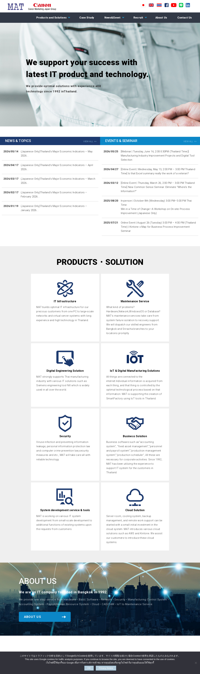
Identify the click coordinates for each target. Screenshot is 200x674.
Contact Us (184, 17)
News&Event (112, 17)
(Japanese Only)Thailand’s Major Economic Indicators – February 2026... (54, 194)
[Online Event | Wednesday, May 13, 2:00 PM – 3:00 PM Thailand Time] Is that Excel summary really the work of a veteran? (158, 171)
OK (85, 667)
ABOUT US (32, 617)
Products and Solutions (51, 17)
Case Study (86, 17)
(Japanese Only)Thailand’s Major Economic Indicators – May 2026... (56, 153)
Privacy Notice (111, 667)
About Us (161, 17)
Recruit (138, 17)
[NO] (195, 661)
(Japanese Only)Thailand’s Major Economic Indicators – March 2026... (58, 180)
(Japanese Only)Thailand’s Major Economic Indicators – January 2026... (54, 208)
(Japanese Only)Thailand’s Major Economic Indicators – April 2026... (57, 167)
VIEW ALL (88, 141)
